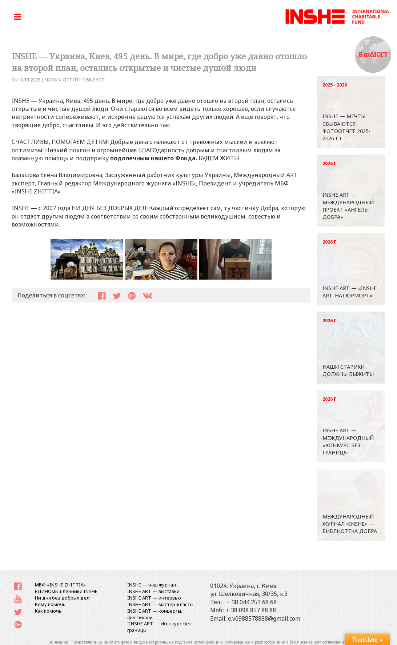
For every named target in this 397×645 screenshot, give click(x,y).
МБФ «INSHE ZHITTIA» (60, 584)
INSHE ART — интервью (154, 597)
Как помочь (48, 611)
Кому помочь (50, 604)
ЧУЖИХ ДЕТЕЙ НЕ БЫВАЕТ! (75, 79)
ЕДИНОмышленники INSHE (66, 591)
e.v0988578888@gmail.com (264, 618)
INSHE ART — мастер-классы (160, 604)
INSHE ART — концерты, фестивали (154, 614)
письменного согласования (322, 642)
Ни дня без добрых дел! (63, 597)
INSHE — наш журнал (151, 584)
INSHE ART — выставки (153, 591)
